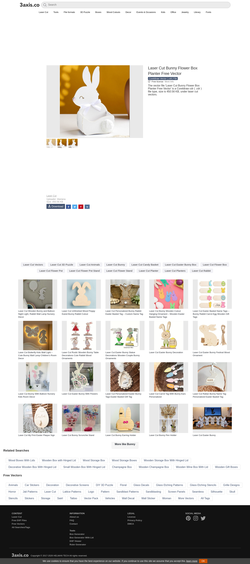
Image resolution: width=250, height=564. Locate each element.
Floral (123, 485)
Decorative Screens (77, 485)
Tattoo (73, 498)
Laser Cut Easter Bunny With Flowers (80, 394)
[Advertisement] (125, 41)
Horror (12, 491)
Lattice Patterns (72, 491)
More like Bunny (125, 444)
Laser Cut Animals (90, 264)
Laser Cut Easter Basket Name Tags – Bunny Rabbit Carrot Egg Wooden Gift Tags (211, 314)
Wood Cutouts (113, 12)
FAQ (72, 520)
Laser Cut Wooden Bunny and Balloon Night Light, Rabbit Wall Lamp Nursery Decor (36, 314)
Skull (232, 491)
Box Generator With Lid (82, 537)
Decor (128, 12)
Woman (166, 498)
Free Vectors (18, 524)
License (131, 517)
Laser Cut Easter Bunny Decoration (166, 352)
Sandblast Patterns (127, 491)
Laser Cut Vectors (33, 264)
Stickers (29, 498)
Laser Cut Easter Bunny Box (180, 264)
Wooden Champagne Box (154, 467)
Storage (45, 498)
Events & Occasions (146, 12)
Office (173, 12)
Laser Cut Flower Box (215, 264)
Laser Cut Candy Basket (144, 264)
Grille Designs (231, 485)
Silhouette (216, 491)
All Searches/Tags (21, 527)
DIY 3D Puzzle (104, 485)
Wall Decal (128, 498)
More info (169, 81)
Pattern (105, 491)
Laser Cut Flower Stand (119, 270)
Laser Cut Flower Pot (51, 270)
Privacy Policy (134, 520)
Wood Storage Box (94, 460)
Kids (163, 12)
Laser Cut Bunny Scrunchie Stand (78, 435)
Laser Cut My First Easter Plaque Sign (36, 435)
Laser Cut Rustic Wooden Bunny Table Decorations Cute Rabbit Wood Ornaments (80, 355)
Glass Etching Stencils (203, 485)
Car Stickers (32, 485)
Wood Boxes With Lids (21, 460)
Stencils (13, 498)
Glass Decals (141, 485)
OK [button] (203, 561)
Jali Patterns (30, 491)
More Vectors (186, 498)
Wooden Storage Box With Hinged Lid (166, 460)
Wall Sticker (148, 498)
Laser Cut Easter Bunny (204, 435)
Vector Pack (91, 498)
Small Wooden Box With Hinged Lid (84, 467)
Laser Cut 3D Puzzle (61, 264)
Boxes (98, 12)
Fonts (208, 12)
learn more (191, 561)
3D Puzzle (85, 12)
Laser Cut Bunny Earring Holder (120, 435)
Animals (13, 485)
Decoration (52, 485)
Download (55, 206)
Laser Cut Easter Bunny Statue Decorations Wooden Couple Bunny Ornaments (122, 355)
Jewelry (185, 12)
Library (197, 12)
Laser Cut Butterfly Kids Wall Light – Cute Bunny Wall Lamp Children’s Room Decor (37, 355)
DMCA (130, 524)
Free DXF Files (19, 520)
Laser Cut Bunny (115, 264)
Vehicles (110, 498)
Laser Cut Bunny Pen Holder (162, 435)
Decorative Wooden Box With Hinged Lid (32, 467)
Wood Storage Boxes (124, 460)
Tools (55, 12)
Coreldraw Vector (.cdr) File (163, 78)
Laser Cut (43, 12)
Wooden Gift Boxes (226, 467)
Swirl (60, 498)
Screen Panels (176, 491)
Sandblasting (153, 491)
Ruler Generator (78, 544)
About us (74, 517)
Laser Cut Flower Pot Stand (84, 270)
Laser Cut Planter (148, 270)
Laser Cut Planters (175, 270)
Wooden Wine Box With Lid (192, 467)
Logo (91, 491)
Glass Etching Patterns (169, 485)
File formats (69, 12)
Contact (74, 524)
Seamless (198, 491)
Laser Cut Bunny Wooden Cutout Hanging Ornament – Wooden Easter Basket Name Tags (167, 314)
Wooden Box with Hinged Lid (59, 460)
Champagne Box (122, 467)
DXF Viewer (75, 541)
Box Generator (77, 534)
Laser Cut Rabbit (201, 270)
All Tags (205, 498)
